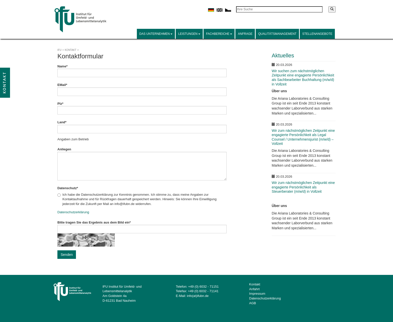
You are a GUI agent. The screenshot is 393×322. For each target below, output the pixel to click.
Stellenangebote (317, 34)
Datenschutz (67, 188)
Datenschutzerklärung (73, 212)
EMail (62, 85)
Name (62, 66)
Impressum (257, 293)
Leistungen (189, 34)
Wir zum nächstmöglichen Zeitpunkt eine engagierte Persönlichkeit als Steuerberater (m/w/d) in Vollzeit (303, 187)
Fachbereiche (219, 34)
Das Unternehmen (155, 34)
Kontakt (70, 50)
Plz (60, 103)
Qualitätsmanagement (277, 34)
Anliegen (64, 149)
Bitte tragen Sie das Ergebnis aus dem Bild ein (94, 222)
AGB (252, 303)
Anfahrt (254, 289)
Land (61, 122)
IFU (59, 50)
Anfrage (245, 34)
